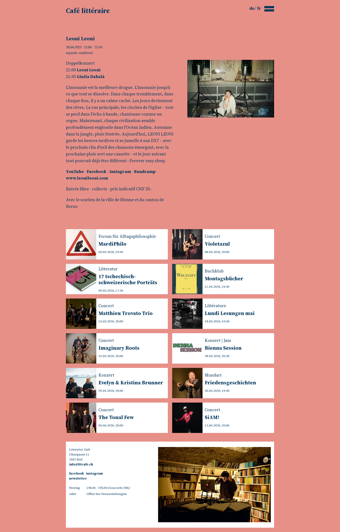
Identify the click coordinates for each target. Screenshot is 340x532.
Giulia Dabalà (91, 76)
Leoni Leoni (89, 70)
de (252, 8)
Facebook (96, 171)
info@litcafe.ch (81, 464)
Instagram (120, 171)
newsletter (78, 478)
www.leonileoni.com (87, 178)
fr (259, 8)
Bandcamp (144, 171)
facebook (76, 473)
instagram (94, 473)
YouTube (75, 171)
